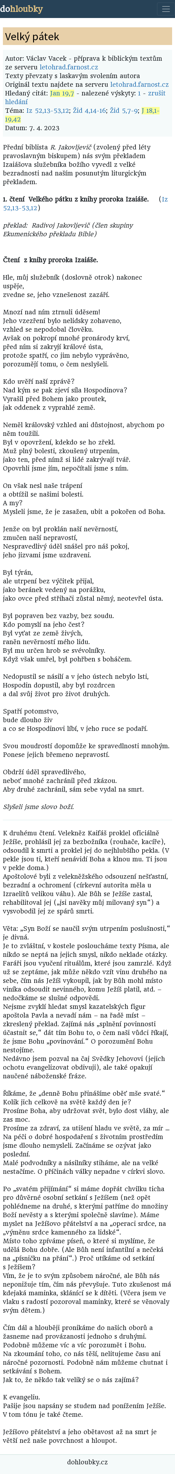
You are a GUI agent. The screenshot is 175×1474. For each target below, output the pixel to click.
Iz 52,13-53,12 (47, 110)
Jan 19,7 (62, 93)
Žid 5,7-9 (124, 110)
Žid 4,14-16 (89, 110)
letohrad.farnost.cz (69, 67)
